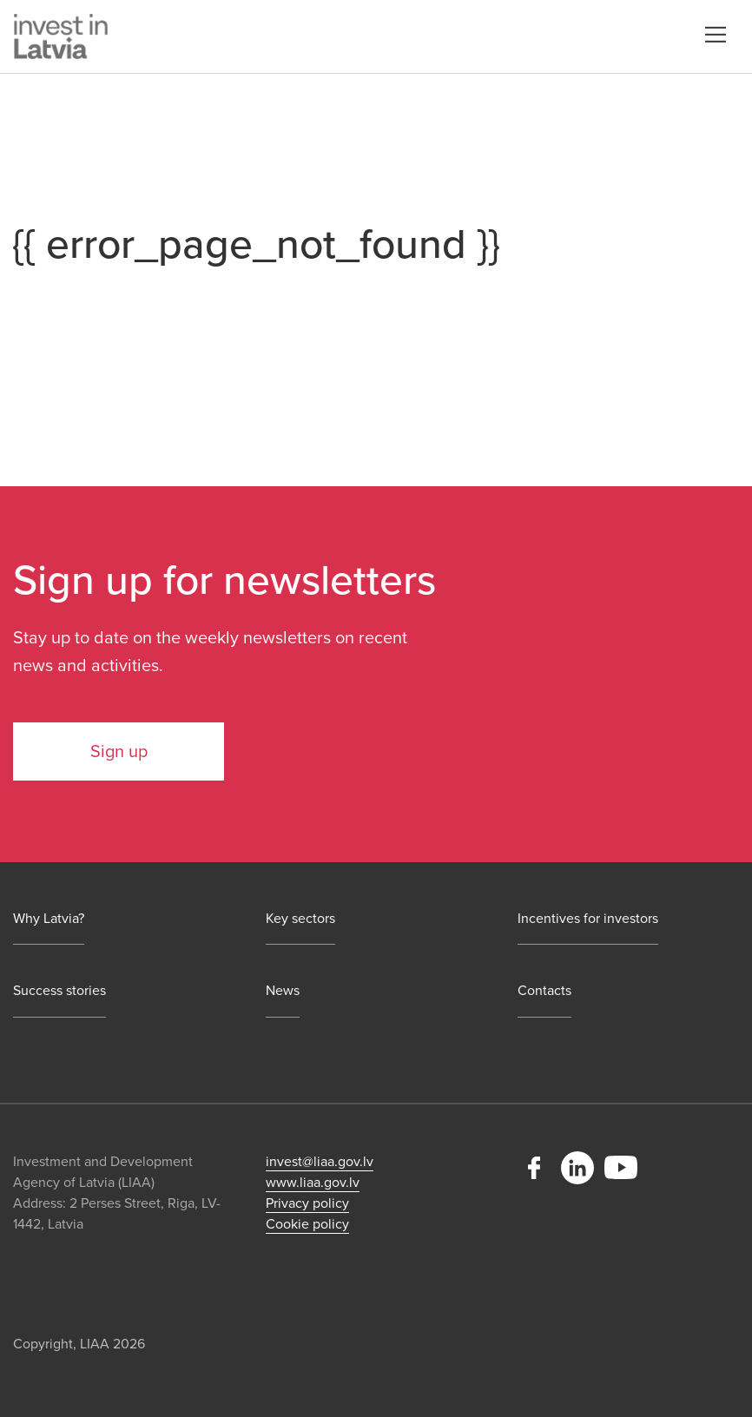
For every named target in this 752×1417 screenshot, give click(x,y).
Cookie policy (307, 1224)
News (283, 991)
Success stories (59, 991)
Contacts (544, 991)
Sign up (119, 751)
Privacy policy (307, 1203)
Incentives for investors (588, 919)
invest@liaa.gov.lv (319, 1161)
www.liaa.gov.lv (313, 1182)
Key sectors (300, 919)
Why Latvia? (48, 919)
